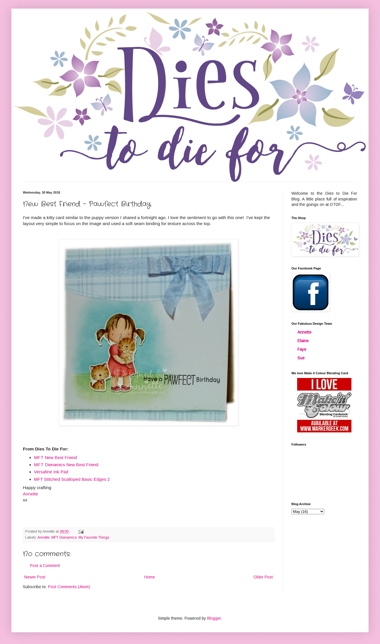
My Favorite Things (94, 537)
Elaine (303, 340)
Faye (301, 349)
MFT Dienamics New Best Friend (66, 464)
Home (149, 577)
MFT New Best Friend (55, 457)
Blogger (214, 618)
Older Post (263, 577)
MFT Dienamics (64, 537)
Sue (301, 358)
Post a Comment (45, 565)
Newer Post (34, 577)
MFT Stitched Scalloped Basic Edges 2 (72, 479)
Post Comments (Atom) (69, 586)
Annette (43, 537)
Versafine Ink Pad (51, 471)
